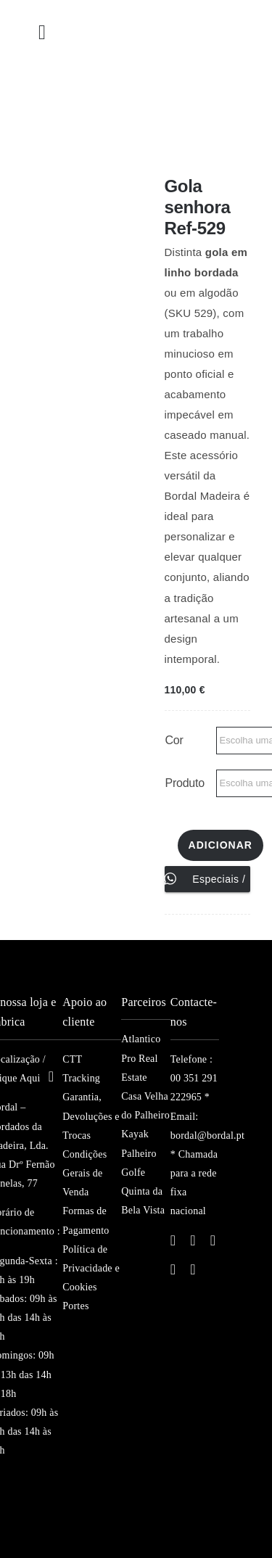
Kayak (135, 1134)
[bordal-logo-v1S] (112, 80)
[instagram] (213, 1240)
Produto (185, 783)
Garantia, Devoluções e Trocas (91, 1116)
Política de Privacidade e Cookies (91, 1268)
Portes (75, 1306)
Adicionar (220, 845)
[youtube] (173, 1269)
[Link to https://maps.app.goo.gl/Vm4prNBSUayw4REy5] (51, 1076)
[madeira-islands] (30, 1505)
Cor (174, 740)
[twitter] (193, 1240)
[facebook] (173, 1240)
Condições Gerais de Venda (84, 1173)
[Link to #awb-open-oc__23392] (42, 32)
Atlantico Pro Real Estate (140, 1058)
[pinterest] (193, 1269)
